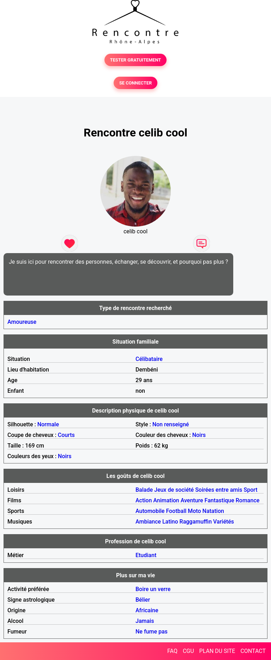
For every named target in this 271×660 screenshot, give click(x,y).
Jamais (145, 621)
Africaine (147, 610)
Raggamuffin (196, 521)
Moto (194, 511)
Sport (251, 489)
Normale (48, 424)
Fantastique (219, 500)
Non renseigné (170, 424)
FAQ (172, 651)
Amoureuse (21, 322)
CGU (188, 651)
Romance (248, 500)
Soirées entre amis (218, 489)
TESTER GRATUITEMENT (135, 60)
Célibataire (149, 359)
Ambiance (148, 521)
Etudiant (146, 555)
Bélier (143, 599)
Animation (166, 500)
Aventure (192, 500)
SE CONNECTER (135, 83)
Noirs (199, 435)
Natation (213, 511)
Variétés (223, 521)
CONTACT (253, 651)
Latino (170, 521)
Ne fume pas (152, 631)
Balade (144, 489)
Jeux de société (174, 489)
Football (176, 511)
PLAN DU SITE (217, 651)
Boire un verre (153, 589)
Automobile (150, 511)
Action (144, 500)
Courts (66, 435)
